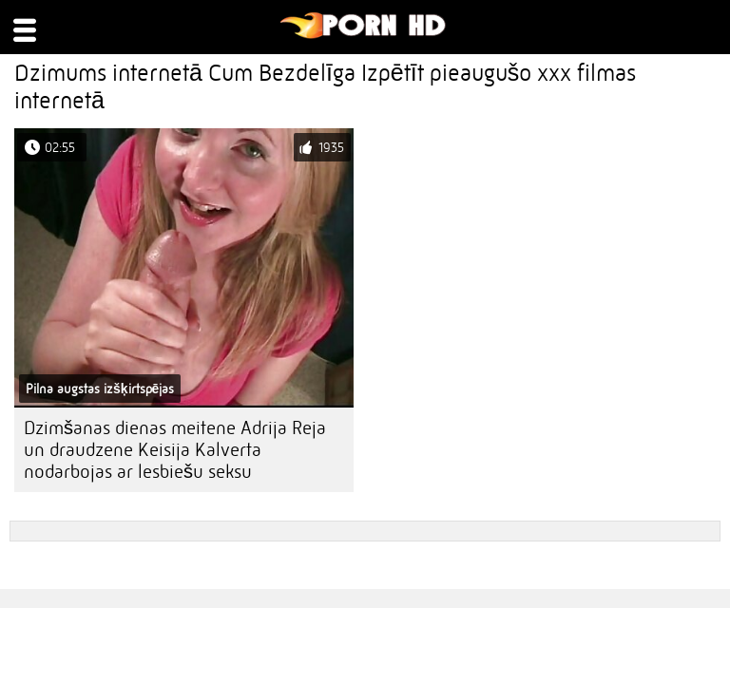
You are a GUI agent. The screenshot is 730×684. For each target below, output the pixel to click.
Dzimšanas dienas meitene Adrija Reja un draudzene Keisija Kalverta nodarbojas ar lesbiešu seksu (175, 450)
